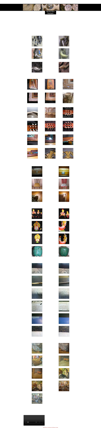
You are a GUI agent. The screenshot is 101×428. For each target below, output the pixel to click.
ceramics (26, 22)
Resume (50, 15)
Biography (50, 13)
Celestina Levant (39, 1)
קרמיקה (75, 27)
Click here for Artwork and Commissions (68, 17)
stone (39, 21)
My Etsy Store (51, 11)
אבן (67, 26)
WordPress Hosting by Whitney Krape (50, 427)
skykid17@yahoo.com (69, 2)
